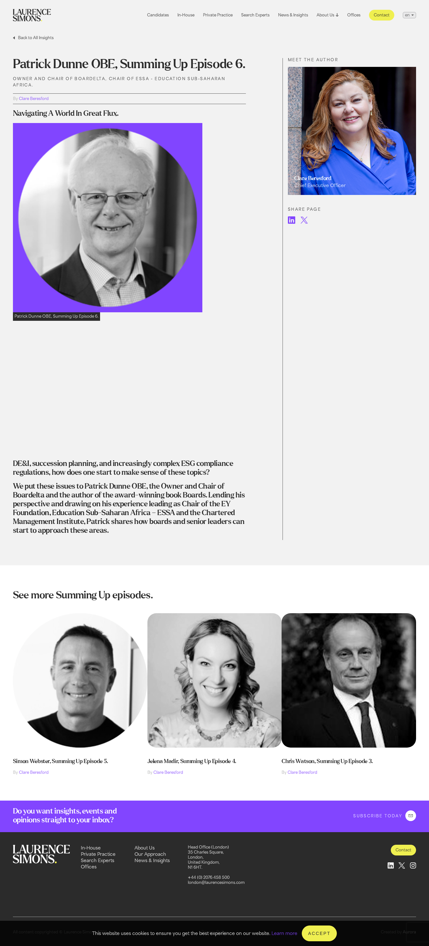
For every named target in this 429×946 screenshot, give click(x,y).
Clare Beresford (34, 98)
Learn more (284, 933)
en (407, 15)
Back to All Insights (36, 37)
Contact (382, 15)
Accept (319, 933)
